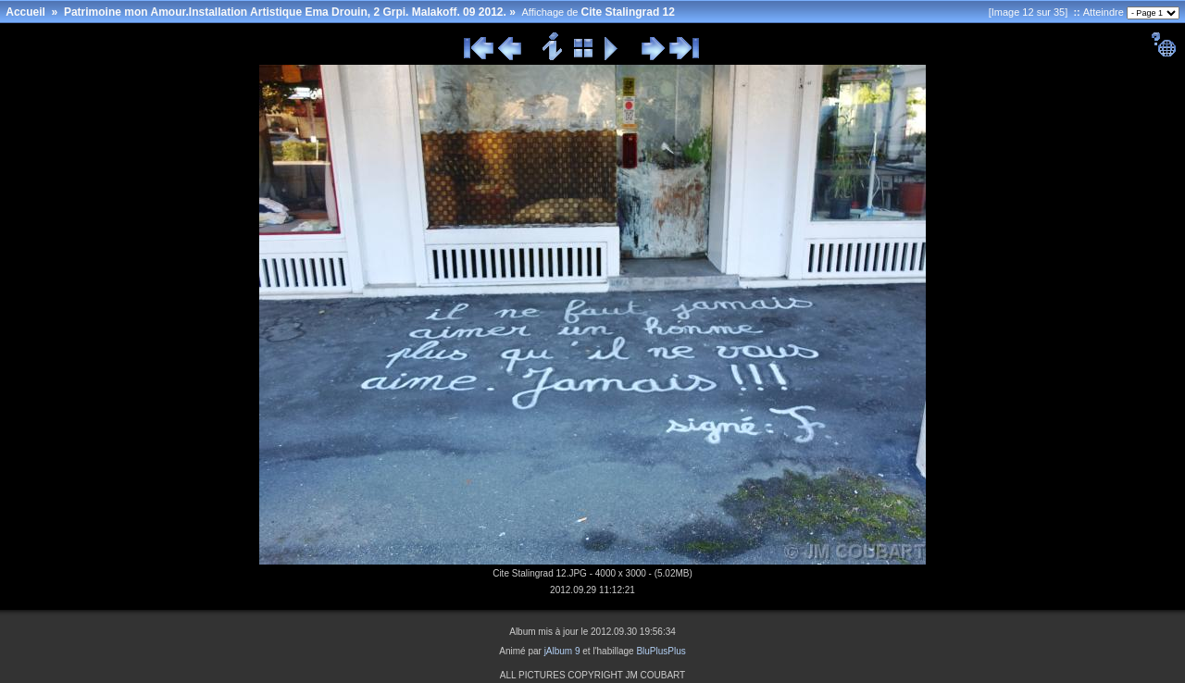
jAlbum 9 (562, 651)
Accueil (25, 12)
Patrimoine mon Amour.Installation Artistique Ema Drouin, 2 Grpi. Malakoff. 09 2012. (285, 12)
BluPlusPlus (660, 651)
